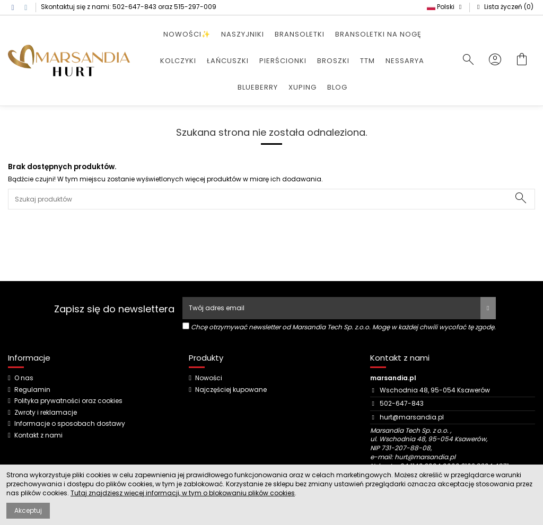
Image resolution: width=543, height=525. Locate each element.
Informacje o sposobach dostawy (69, 423)
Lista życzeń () (504, 6)
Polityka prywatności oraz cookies (68, 401)
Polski (445, 6)
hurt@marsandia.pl (412, 417)
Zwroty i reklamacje (45, 412)
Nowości (208, 378)
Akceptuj (28, 510)
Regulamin (32, 390)
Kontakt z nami (38, 435)
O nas (23, 378)
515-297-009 (195, 6)
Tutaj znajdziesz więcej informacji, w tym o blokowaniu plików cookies (183, 492)
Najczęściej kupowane (231, 390)
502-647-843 (134, 6)
